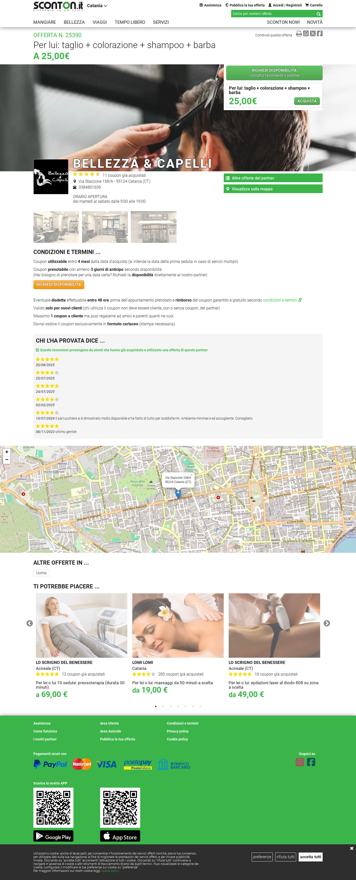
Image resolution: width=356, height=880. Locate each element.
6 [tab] (192, 706)
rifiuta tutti (286, 857)
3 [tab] (170, 706)
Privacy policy (178, 731)
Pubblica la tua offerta (245, 5)
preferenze (262, 857)
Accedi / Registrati (285, 5)
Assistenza (211, 5)
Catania (97, 5)
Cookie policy (110, 871)
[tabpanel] (81, 647)
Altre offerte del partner (250, 178)
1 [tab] (155, 706)
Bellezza (74, 22)
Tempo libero (130, 22)
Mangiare (44, 22)
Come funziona (45, 731)
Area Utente (109, 723)
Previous (28, 622)
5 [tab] (185, 706)
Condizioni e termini (183, 723)
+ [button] (6, 452)
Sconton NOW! (283, 22)
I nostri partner (45, 739)
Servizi (161, 22)
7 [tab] (200, 706)
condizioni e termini (282, 300)
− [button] (6, 460)
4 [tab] (178, 706)
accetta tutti (310, 857)
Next (325, 622)
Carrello (314, 5)
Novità (315, 22)
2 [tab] (163, 706)
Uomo (41, 573)
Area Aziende (110, 731)
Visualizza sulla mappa (249, 189)
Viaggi (100, 22)
